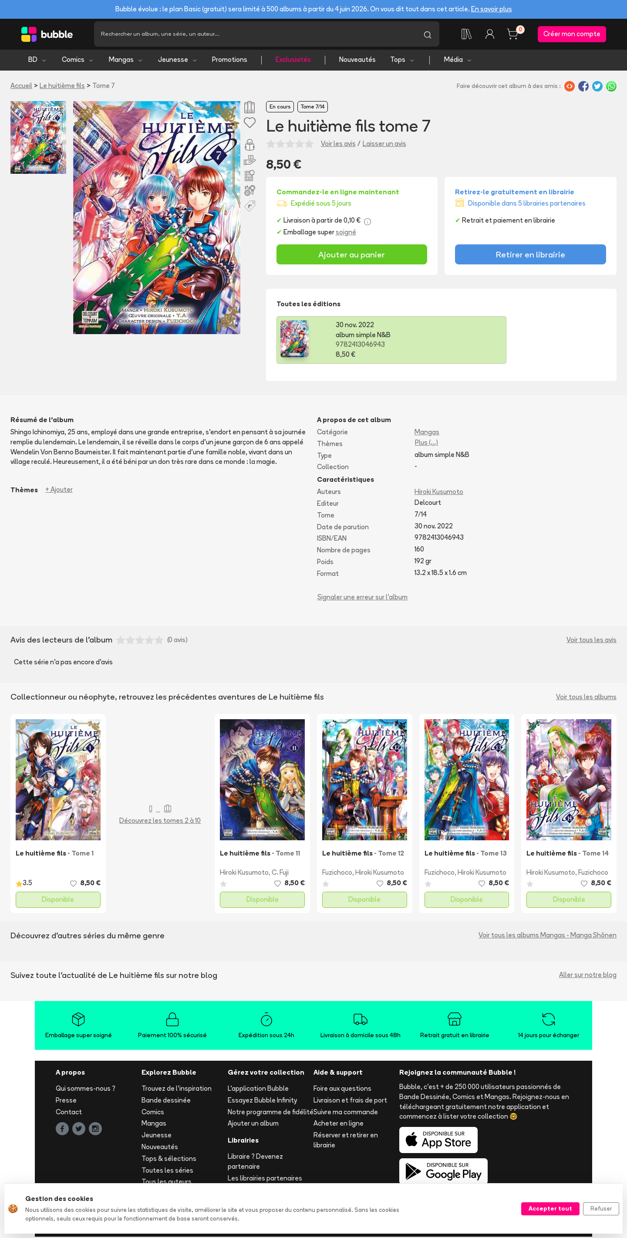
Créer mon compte (571, 34)
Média (458, 61)
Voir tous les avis (591, 641)
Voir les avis (338, 145)
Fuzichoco (337, 874)
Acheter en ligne (339, 1125)
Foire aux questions (342, 1090)
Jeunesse (178, 61)
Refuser (601, 1208)
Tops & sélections (169, 1160)
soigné (346, 234)
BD (37, 61)
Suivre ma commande (346, 1113)
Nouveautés (357, 61)
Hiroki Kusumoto (439, 493)
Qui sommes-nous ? (85, 1090)
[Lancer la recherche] (427, 34)
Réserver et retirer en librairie (346, 1142)
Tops (402, 61)
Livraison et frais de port (350, 1101)
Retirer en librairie (530, 255)
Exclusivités (293, 61)
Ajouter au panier (351, 255)
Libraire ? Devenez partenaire (255, 1163)
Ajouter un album (253, 1125)
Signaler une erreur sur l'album (362, 598)
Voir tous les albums (586, 698)
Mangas (126, 61)
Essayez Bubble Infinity (262, 1101)
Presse (66, 1101)
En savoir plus (491, 9)
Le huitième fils (62, 87)
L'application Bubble (258, 1090)
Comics (78, 61)
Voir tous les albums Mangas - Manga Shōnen (548, 937)
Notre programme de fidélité (271, 1113)
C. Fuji (280, 874)
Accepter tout (550, 1208)
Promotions (229, 61)
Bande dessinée (166, 1101)
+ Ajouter (59, 491)
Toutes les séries (167, 1171)
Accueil (21, 87)
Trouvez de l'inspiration (177, 1090)
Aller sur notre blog (588, 976)
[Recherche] (255, 35)
